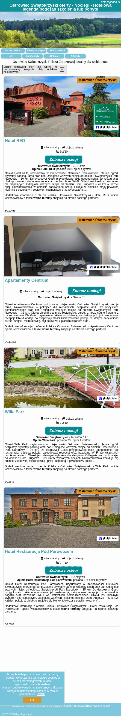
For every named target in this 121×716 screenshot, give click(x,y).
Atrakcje (53, 56)
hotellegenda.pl (110, 2)
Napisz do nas (102, 706)
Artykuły (75, 56)
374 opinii (89, 580)
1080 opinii (73, 169)
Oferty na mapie (36, 50)
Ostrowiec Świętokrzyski (98, 80)
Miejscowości (57, 50)
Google (10, 677)
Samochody (32, 56)
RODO (41, 694)
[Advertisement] (60, 670)
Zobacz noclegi (64, 159)
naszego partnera (87, 198)
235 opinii (73, 440)
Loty (11, 56)
